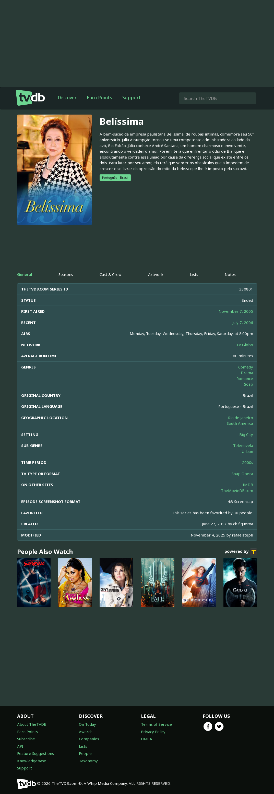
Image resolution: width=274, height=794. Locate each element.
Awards (85, 731)
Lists (83, 746)
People (85, 753)
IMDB (248, 484)
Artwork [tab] (155, 274)
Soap (248, 384)
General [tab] (24, 274)
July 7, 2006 (242, 322)
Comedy (245, 367)
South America (240, 423)
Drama (247, 372)
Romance (244, 378)
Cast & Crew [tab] (111, 274)
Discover (67, 97)
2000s (247, 462)
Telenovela (243, 445)
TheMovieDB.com (237, 490)
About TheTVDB (31, 724)
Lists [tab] (194, 274)
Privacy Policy (153, 731)
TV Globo (244, 344)
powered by (240, 551)
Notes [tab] (230, 274)
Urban (247, 451)
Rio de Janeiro (240, 417)
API (20, 746)
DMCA (146, 738)
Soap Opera (242, 473)
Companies (89, 738)
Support (131, 97)
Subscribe (26, 738)
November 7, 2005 (236, 311)
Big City (246, 434)
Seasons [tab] (65, 274)
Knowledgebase (31, 760)
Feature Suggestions (35, 753)
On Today (87, 724)
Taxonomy (88, 760)
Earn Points (99, 97)
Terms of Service (156, 724)
